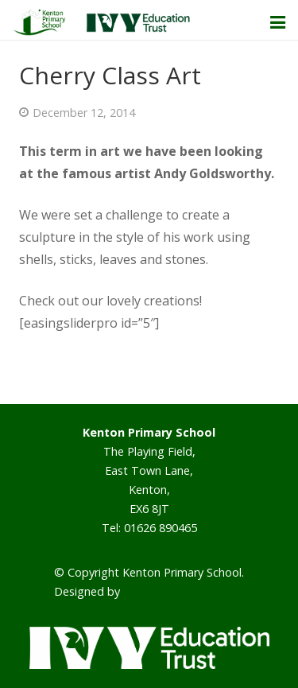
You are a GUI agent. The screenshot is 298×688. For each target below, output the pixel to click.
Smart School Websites (184, 591)
